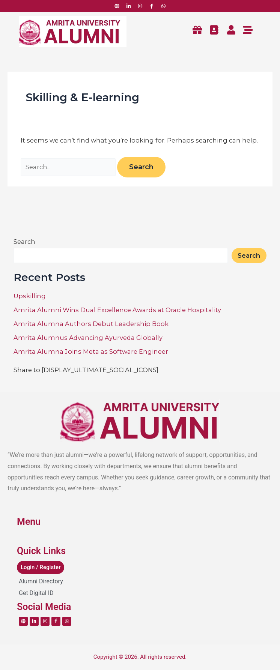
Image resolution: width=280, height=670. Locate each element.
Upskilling (30, 296)
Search (24, 241)
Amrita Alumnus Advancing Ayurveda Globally (88, 337)
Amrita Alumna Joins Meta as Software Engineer (91, 351)
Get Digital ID (36, 592)
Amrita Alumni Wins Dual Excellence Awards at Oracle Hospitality (117, 310)
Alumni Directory (41, 581)
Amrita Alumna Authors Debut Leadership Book (91, 323)
